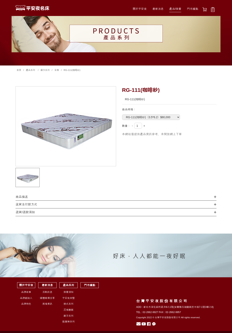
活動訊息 (47, 292)
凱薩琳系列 (68, 321)
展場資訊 (47, 303)
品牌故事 (26, 292)
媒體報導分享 (47, 298)
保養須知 (68, 292)
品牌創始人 (26, 298)
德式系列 (68, 303)
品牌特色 (26, 303)
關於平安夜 (140, 8)
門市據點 (192, 8)
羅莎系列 (68, 315)
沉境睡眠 (68, 309)
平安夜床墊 (68, 298)
